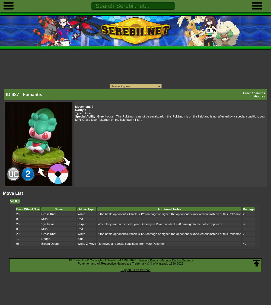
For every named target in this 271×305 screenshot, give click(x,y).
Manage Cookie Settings (176, 260)
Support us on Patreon (135, 270)
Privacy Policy (148, 260)
